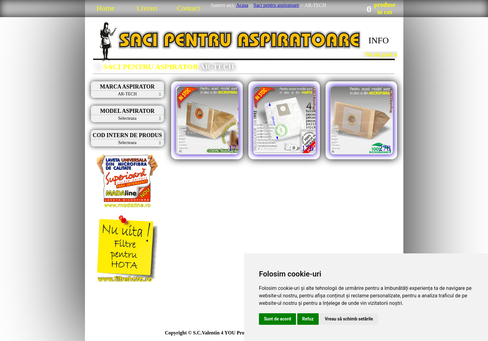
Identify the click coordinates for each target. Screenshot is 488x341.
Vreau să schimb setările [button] (349, 318)
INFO (378, 40)
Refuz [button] (308, 318)
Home (105, 8)
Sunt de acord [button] (277, 318)
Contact (188, 8)
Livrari (147, 8)
